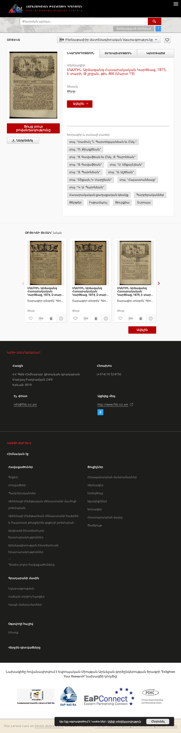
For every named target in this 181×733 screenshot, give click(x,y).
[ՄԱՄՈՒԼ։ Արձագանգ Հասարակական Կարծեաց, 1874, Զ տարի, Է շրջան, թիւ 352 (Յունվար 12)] (46, 263)
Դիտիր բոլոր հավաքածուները (31, 565)
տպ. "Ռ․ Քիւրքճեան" (85, 149)
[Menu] (176, 3)
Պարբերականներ (150, 195)
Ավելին (142, 330)
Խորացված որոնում (134, 28)
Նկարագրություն (21, 588)
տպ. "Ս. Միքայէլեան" (126, 164)
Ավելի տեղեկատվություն (124, 721)
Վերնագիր (95, 485)
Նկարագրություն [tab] (80, 53)
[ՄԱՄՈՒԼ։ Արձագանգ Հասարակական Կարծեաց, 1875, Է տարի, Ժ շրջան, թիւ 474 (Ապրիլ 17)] (135, 263)
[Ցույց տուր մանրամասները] (60, 318)
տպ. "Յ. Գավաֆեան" (85, 164)
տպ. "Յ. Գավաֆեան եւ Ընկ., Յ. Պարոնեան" (102, 157)
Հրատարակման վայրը (105, 517)
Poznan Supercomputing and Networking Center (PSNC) (136, 726)
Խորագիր (94, 509)
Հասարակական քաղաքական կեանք (98, 195)
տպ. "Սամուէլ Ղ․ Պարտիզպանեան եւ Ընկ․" (103, 142)
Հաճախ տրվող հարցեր (26, 596)
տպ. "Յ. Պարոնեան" (84, 172)
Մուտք (13, 632)
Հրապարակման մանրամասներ (112, 477)
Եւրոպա (144, 202)
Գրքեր (13, 477)
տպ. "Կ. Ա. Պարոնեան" (86, 187)
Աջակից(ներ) (97, 501)
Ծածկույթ (94, 525)
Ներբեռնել (21, 140)
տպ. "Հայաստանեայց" (138, 180)
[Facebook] (100, 412)
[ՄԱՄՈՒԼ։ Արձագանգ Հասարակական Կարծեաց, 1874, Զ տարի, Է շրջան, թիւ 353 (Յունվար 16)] (90, 263)
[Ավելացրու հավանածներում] (167, 40)
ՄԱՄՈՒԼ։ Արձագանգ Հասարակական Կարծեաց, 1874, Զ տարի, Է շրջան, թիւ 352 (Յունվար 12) (45, 291)
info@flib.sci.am (25, 404)
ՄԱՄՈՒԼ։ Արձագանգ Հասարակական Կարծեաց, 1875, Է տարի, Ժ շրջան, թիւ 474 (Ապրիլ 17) (135, 291)
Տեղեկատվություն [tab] (118, 53)
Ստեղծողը (95, 493)
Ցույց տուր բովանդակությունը (33, 128)
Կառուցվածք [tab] (155, 53)
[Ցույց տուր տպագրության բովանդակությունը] (51, 318)
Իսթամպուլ (98, 202)
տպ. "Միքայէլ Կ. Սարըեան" (90, 180)
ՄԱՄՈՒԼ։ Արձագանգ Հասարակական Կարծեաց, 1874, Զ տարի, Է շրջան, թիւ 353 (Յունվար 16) (90, 291)
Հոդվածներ (17, 485)
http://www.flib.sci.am (113, 404)
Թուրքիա (122, 202)
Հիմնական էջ (18, 454)
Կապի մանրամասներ (25, 604)
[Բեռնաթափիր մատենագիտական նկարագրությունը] (40, 318)
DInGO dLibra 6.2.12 (49, 726)
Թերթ (71, 91)
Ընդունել (157, 721)
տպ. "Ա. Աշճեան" (121, 172)
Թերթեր (75, 202)
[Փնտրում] (154, 21)
